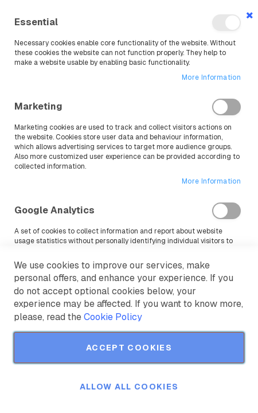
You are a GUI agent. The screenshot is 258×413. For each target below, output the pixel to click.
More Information (211, 77)
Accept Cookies (129, 347)
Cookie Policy (113, 317)
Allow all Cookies (129, 386)
